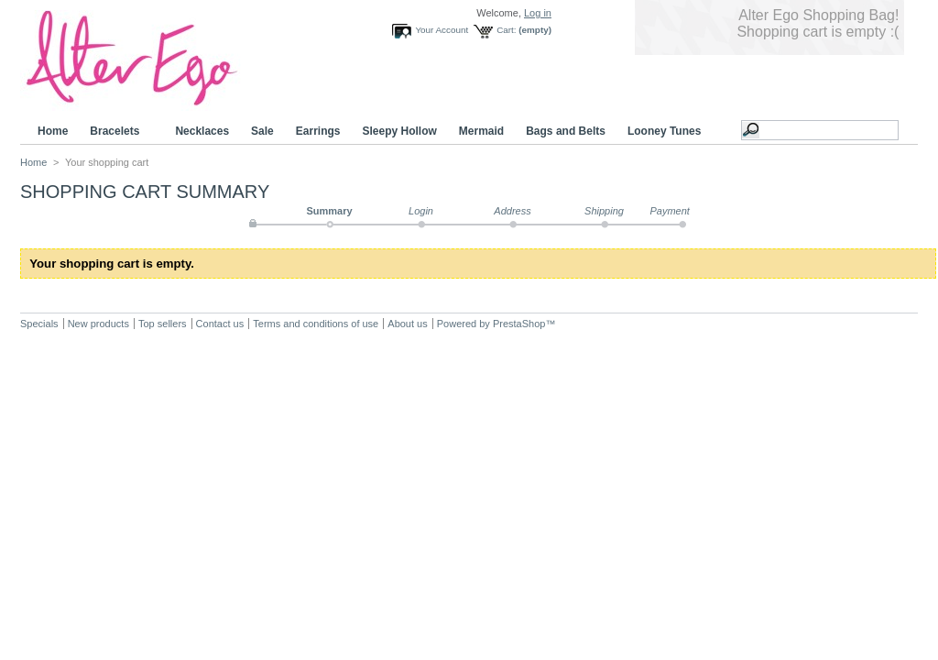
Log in (537, 12)
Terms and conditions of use (315, 323)
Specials (39, 323)
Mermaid (481, 131)
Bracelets (117, 131)
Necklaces (202, 131)
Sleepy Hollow (399, 131)
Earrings (318, 131)
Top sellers (162, 323)
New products (98, 323)
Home (53, 131)
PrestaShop (519, 323)
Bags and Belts (565, 131)
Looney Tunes (666, 131)
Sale (262, 131)
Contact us (220, 323)
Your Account (441, 30)
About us (407, 323)
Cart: (506, 30)
